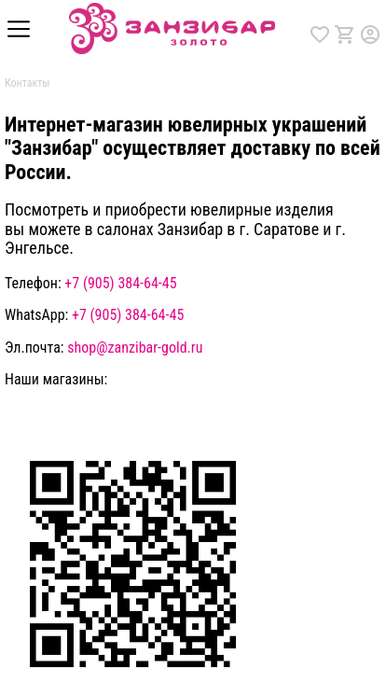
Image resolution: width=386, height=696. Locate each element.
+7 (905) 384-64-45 (120, 283)
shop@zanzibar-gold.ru (134, 347)
